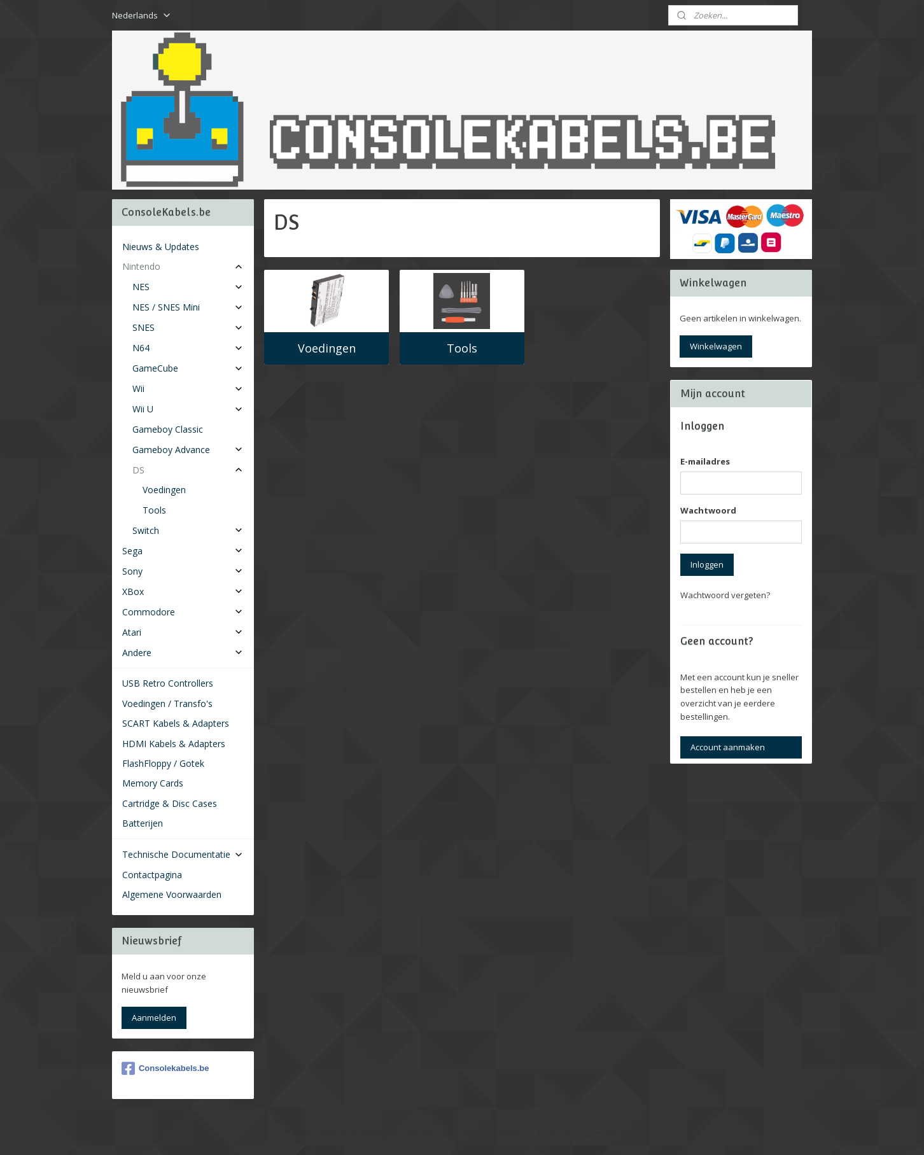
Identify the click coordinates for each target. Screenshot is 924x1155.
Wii (188, 388)
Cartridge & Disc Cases (169, 803)
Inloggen (707, 564)
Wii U (188, 409)
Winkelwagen (716, 346)
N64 (188, 348)
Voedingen (327, 348)
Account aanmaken (727, 747)
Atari (183, 632)
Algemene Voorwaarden (171, 894)
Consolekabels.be (165, 1068)
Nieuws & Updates (160, 247)
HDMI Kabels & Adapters (173, 744)
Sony (183, 571)
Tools (462, 348)
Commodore (183, 612)
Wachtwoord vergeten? (725, 595)
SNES (188, 327)
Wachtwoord (708, 510)
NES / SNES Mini (188, 307)
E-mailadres (705, 461)
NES (188, 287)
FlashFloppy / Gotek (163, 763)
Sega (183, 551)
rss (447, 1132)
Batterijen (142, 823)
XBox (183, 591)
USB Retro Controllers (167, 683)
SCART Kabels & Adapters (175, 723)
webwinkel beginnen (495, 1132)
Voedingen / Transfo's (167, 703)
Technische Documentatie (183, 854)
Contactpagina (152, 875)
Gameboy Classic (167, 429)
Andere (183, 653)
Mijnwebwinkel (607, 1132)
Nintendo (183, 266)
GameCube (188, 368)
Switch (188, 530)
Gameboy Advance (188, 450)
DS (188, 470)
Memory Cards (152, 783)
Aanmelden (154, 1017)
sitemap (420, 1132)
